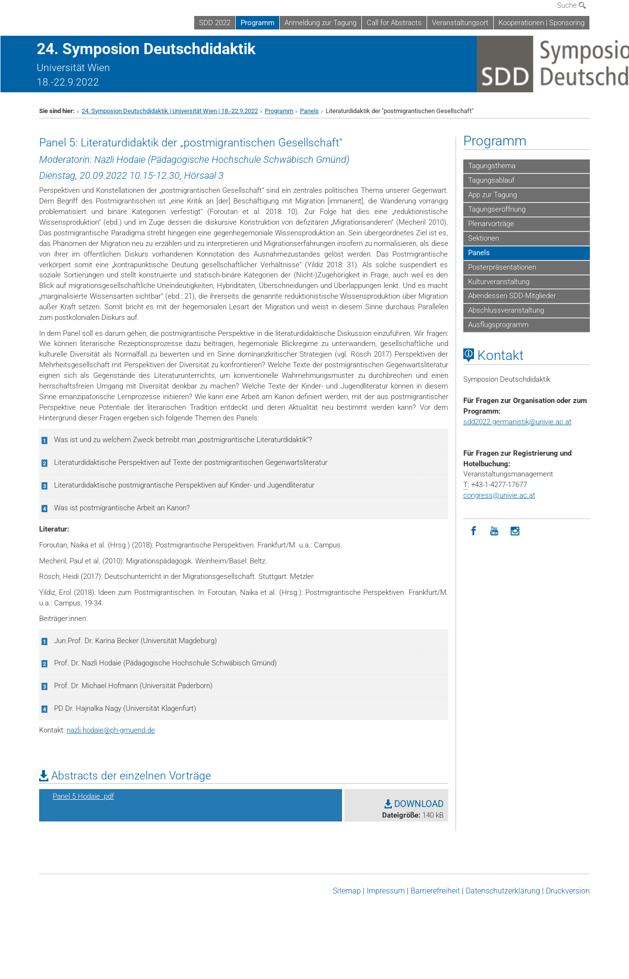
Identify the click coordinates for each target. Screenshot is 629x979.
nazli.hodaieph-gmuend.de (111, 730)
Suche (571, 5)
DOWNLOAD (414, 804)
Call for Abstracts (394, 22)
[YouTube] (494, 531)
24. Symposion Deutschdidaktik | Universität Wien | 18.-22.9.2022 (170, 111)
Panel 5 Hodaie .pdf (83, 796)
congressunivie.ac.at (499, 495)
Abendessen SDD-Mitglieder (512, 295)
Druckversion (568, 890)
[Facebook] (473, 531)
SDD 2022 (214, 22)
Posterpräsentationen (502, 267)
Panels (309, 111)
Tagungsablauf (491, 180)
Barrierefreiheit (435, 890)
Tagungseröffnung (497, 209)
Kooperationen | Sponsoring (542, 22)
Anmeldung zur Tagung (321, 22)
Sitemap (347, 890)
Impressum (386, 890)
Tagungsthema (491, 165)
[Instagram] (515, 531)
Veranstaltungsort (460, 22)
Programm (257, 22)
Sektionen (483, 238)
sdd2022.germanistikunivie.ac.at (517, 422)
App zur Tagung (492, 194)
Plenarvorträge (491, 223)
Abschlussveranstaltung (506, 310)
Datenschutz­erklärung (503, 890)
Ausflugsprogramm (498, 324)
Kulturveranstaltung (498, 281)
